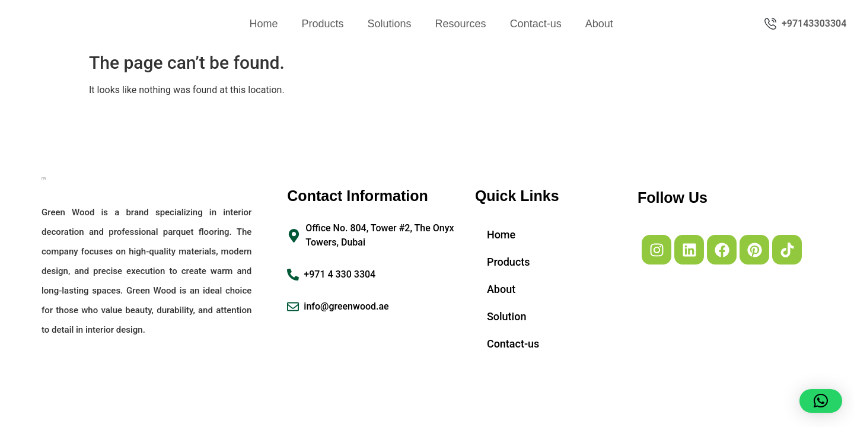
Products (322, 24)
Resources (460, 24)
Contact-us (536, 24)
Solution (507, 316)
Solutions (390, 24)
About (599, 24)
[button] (820, 401)
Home (263, 24)
